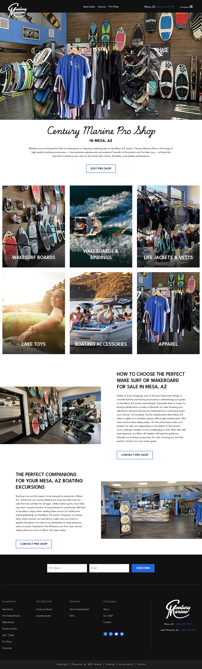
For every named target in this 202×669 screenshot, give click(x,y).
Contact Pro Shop (134, 455)
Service (102, 7)
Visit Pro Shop (101, 168)
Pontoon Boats (9, 629)
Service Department (79, 609)
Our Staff (108, 616)
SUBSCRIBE (143, 568)
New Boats (7, 609)
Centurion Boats (44, 609)
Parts (72, 616)
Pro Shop (7, 642)
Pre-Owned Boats (11, 616)
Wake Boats (8, 622)
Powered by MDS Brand (86, 664)
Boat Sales (89, 7)
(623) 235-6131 (188, 630)
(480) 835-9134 (164, 7)
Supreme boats (43, 616)
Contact (107, 622)
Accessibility (126, 664)
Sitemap (110, 664)
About (106, 609)
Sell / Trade (8, 635)
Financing (7, 648)
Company (186, 7)
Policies (141, 664)
